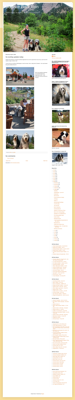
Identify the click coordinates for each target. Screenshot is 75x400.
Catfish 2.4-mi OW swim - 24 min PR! (60, 310)
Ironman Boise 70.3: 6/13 (57, 357)
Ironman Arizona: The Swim (58, 363)
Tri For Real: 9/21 (56, 381)
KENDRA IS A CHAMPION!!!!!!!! (60, 213)
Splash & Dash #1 (56, 304)
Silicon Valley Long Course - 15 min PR (60, 288)
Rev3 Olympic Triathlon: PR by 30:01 (60, 335)
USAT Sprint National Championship (59, 271)
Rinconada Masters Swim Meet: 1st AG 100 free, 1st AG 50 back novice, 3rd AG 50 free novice (61, 327)
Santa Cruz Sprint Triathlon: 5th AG (59, 344)
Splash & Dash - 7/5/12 (57, 289)
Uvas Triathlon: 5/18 (56, 375)
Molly (54, 56)
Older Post (45, 160)
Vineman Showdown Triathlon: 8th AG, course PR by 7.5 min (60, 333)
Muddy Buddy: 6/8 (56, 377)
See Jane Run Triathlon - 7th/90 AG (59, 293)
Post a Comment (10, 158)
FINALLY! (56, 200)
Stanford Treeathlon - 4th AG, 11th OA (60, 300)
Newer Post (8, 160)
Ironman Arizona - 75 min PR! (58, 318)
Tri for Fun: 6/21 (56, 378)
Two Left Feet (56, 205)
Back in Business (57, 207)
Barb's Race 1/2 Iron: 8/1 (57, 359)
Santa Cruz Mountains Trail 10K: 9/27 (60, 382)
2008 (54, 181)
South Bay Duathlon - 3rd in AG (59, 280)
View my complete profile (56, 58)
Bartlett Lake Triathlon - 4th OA (58, 247)
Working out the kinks (58, 228)
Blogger (42, 393)
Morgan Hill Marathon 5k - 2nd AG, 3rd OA (61, 295)
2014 (54, 171)
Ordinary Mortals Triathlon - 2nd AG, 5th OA (61, 248)
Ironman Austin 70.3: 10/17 (58, 345)
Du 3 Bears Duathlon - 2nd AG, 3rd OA (60, 263)
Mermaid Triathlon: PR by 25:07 (59, 338)
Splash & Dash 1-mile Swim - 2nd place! (60, 307)
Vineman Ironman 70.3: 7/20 (58, 379)
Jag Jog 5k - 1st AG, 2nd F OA (58, 272)
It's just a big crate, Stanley (59, 197)
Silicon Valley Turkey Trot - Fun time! (60, 347)
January (55, 240)
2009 (54, 179)
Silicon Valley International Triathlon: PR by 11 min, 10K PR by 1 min (61, 341)
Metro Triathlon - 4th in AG (58, 282)
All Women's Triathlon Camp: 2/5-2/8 (60, 353)
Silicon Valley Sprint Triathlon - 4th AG (60, 265)
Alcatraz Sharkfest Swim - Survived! (59, 267)
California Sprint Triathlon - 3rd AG (59, 268)
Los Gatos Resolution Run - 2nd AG (59, 261)
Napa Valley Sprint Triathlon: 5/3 (59, 356)
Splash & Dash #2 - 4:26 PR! (58, 309)
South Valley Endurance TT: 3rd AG (59, 325)
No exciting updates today (59, 215)
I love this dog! (56, 203)
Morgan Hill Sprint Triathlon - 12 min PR (60, 285)
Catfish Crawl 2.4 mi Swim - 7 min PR (60, 290)
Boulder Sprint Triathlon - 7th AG (59, 250)
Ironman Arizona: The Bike (58, 364)
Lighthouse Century (56, 317)
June (55, 232)
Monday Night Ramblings (58, 202)
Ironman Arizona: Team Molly (58, 362)
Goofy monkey (56, 216)
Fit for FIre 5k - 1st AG (57, 274)
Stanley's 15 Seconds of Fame (59, 210)
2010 (54, 178)
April (55, 235)
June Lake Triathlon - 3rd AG (58, 270)
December (56, 182)
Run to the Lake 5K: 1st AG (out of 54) (60, 342)
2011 (54, 176)
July (55, 230)
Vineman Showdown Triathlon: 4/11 (59, 354)
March (55, 237)
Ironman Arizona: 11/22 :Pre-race (59, 360)
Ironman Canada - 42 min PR (58, 292)
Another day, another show (59, 224)
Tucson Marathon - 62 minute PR (59, 275)
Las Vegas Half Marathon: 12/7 (58, 384)
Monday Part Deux (57, 218)
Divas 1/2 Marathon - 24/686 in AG (59, 283)
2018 (54, 170)
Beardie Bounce (57, 222)
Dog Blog (55, 190)
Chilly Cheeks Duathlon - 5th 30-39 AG (60, 246)
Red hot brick (56, 195)
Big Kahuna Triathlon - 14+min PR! (59, 316)
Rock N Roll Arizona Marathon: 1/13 (59, 371)
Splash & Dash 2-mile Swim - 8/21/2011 (60, 314)
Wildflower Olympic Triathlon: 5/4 (59, 374)
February (56, 238)
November (56, 184)
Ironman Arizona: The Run (58, 366)
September (56, 187)
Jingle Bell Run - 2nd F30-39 (58, 348)
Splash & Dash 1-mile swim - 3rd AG (60, 286)
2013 (54, 173)
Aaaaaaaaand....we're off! (59, 192)
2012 (54, 174)
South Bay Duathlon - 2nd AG (58, 264)
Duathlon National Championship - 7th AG (61, 254)
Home (27, 160)
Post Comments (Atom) (15, 162)
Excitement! (56, 194)
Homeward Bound (57, 208)
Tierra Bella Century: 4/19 (57, 372)
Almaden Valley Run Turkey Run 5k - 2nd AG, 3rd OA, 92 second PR (60, 260)
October (55, 186)
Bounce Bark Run (22, 6)
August (55, 189)
